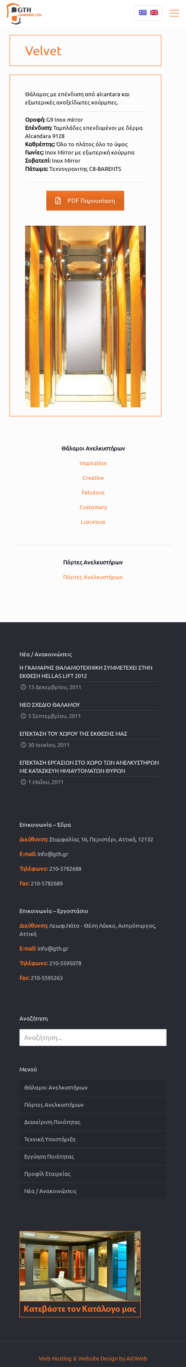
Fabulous (93, 492)
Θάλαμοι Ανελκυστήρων (56, 1087)
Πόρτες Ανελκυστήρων (93, 577)
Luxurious (93, 522)
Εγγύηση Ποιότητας (49, 1156)
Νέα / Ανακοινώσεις (50, 1191)
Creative (93, 478)
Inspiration (93, 463)
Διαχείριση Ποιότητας (52, 1122)
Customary (93, 507)
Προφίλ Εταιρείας (47, 1174)
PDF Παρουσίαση (85, 200)
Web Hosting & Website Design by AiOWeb (93, 1358)
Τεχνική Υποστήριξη (49, 1139)
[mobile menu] (174, 13)
